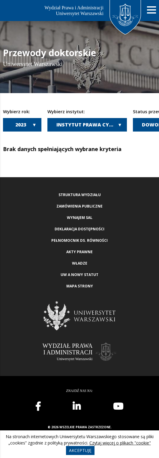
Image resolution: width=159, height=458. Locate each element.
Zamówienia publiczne (79, 206)
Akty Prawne (79, 251)
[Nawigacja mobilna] (151, 10)
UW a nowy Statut (79, 274)
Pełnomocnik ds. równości (79, 240)
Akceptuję (80, 450)
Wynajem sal (79, 217)
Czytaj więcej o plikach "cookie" (120, 443)
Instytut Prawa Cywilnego (91, 124)
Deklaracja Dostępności (79, 229)
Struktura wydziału (79, 194)
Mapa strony (79, 286)
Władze (79, 263)
